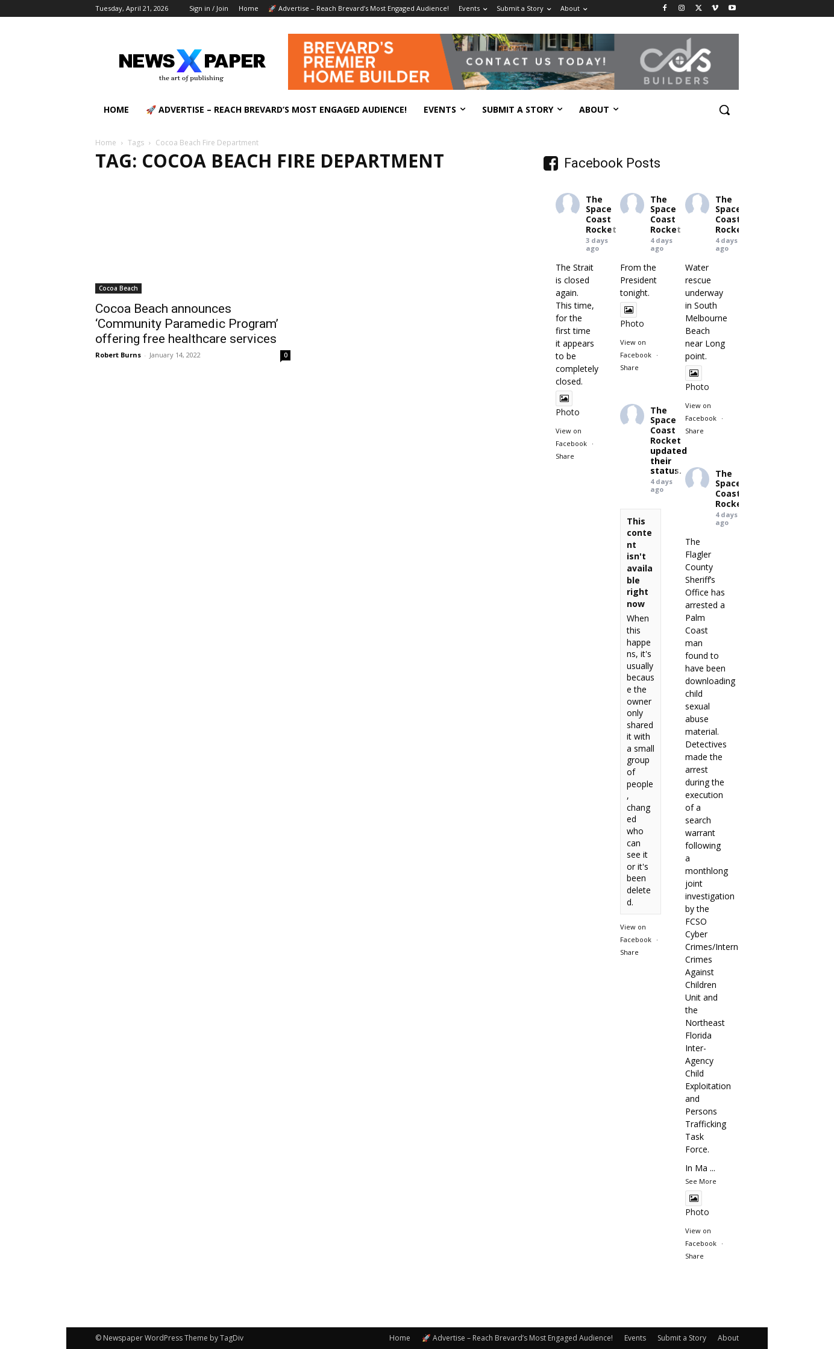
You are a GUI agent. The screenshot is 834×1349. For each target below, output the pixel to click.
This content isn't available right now (640, 562)
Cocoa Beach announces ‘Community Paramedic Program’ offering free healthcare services (186, 323)
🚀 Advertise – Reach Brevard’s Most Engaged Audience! (517, 1338)
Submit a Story (681, 1338)
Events (635, 1338)
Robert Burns (118, 354)
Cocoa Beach (118, 288)
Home (105, 142)
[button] (724, 109)
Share (565, 456)
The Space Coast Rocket (601, 214)
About (728, 1338)
